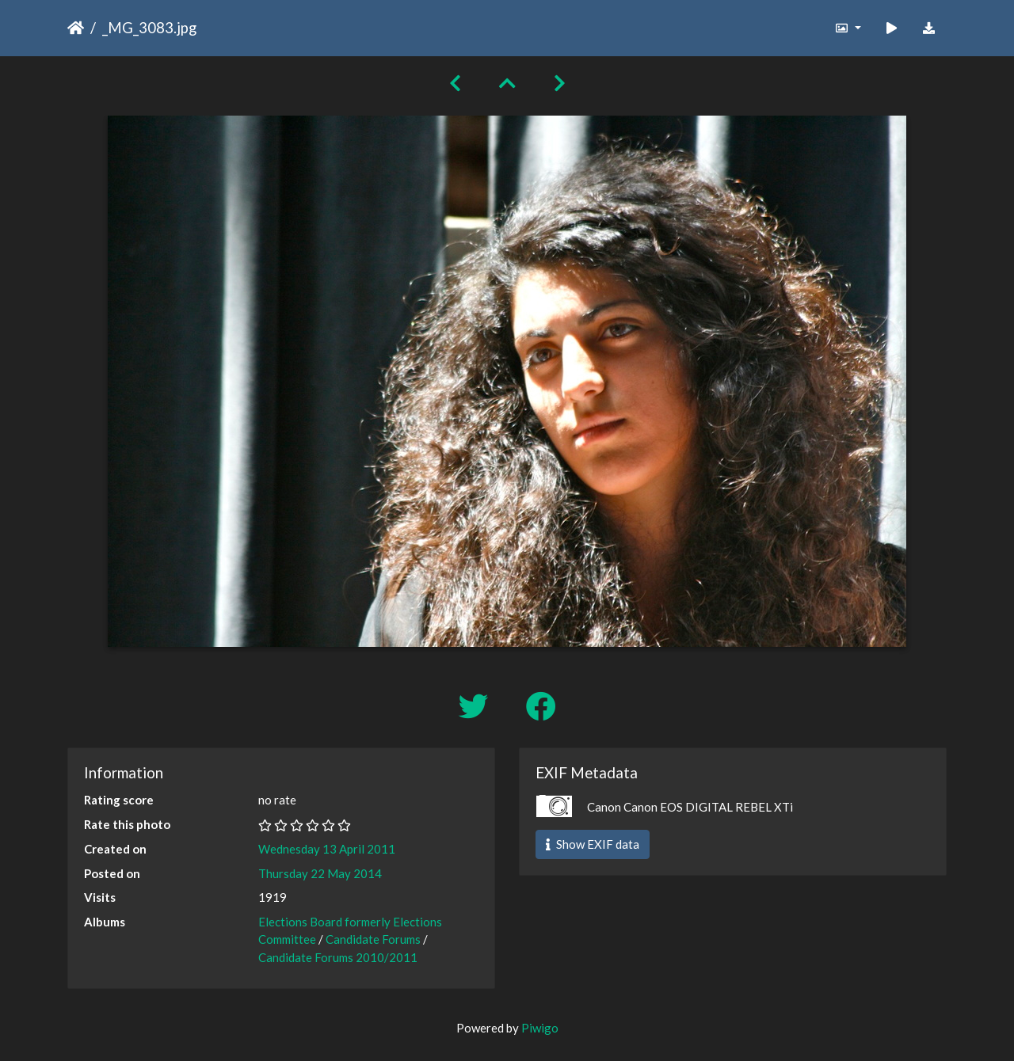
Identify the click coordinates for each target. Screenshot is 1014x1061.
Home (75, 28)
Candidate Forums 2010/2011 (337, 957)
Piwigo (539, 1028)
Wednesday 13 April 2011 (326, 849)
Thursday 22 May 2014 (320, 873)
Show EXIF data (592, 844)
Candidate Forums (373, 939)
